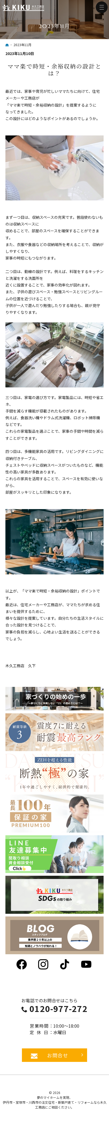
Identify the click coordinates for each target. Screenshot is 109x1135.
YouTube (87, 964)
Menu (102, 7)
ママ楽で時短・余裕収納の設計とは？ (54, 69)
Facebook (22, 964)
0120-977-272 (58, 1009)
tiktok (65, 964)
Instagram (43, 964)
